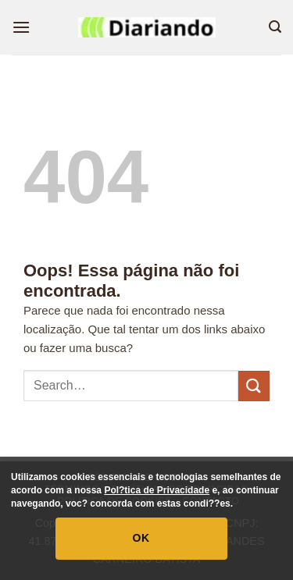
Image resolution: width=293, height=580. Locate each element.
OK (141, 538)
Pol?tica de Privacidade (156, 490)
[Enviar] (254, 386)
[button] (21, 27)
